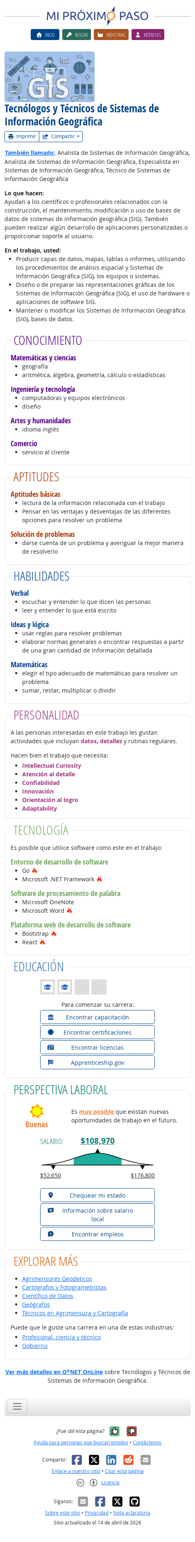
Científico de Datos (47, 1296)
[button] (35, 870)
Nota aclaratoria (131, 1512)
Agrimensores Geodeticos (57, 1279)
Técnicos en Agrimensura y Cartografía (75, 1313)
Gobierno (35, 1346)
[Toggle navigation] (17, 1406)
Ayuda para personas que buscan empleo (81, 1442)
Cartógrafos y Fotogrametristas (64, 1287)
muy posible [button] (96, 1111)
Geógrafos (36, 1304)
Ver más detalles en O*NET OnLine (54, 1372)
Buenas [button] (36, 1124)
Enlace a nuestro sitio (76, 1471)
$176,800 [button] (143, 1175)
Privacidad (97, 1512)
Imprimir (22, 136)
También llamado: (30, 152)
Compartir (59, 136)
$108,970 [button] (98, 1140)
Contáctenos (147, 1442)
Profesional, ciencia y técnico (61, 1337)
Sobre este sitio (62, 1512)
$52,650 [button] (50, 1175)
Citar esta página (124, 1471)
